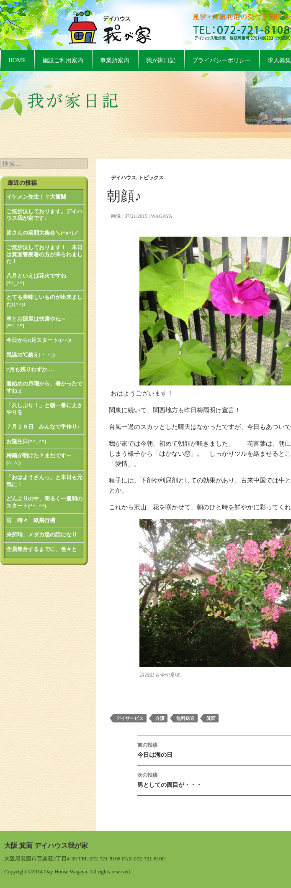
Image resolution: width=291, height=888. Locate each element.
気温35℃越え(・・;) (30, 355)
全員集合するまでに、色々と (41, 549)
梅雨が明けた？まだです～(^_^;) (39, 459)
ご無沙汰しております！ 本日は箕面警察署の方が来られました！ (44, 254)
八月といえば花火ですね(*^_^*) (36, 279)
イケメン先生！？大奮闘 (36, 197)
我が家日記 (160, 60)
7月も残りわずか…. (30, 369)
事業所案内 (114, 60)
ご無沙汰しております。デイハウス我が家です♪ (44, 215)
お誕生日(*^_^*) (26, 441)
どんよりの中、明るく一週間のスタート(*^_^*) (44, 502)
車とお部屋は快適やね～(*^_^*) (36, 322)
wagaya (161, 216)
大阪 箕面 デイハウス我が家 (46, 845)
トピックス (151, 178)
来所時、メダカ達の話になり (41, 534)
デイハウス (123, 178)
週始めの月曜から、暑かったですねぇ (44, 387)
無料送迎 (185, 718)
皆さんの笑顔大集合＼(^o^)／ (42, 233)
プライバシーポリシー (221, 60)
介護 (160, 718)
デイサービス (130, 718)
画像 (116, 216)
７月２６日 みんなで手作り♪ (43, 427)
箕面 (211, 718)
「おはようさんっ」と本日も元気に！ (44, 480)
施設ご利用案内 (62, 60)
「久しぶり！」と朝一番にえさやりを (44, 409)
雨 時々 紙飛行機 (30, 520)
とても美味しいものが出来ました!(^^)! (44, 300)
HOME (17, 60)
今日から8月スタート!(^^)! (39, 340)
